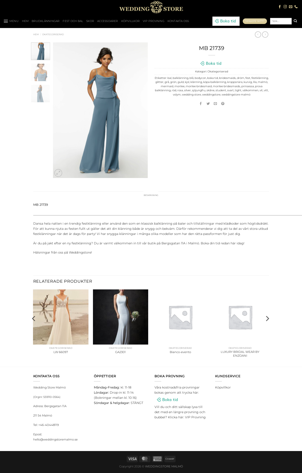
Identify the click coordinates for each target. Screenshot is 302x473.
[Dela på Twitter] (208, 103)
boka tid (212, 78)
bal (170, 78)
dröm (240, 78)
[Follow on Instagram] (285, 7)
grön (173, 82)
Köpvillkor (130, 21)
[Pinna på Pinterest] (222, 103)
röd (174, 90)
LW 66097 (60, 353)
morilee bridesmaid (199, 86)
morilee (179, 86)
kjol (187, 82)
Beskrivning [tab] (151, 195)
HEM (25, 21)
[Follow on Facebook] (280, 7)
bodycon (200, 78)
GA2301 (120, 353)
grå (167, 82)
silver (187, 90)
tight (238, 90)
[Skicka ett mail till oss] (290, 7)
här (233, 244)
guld (181, 82)
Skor (90, 21)
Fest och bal (73, 21)
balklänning (180, 78)
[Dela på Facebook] (201, 103)
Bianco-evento (180, 353)
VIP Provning (153, 21)
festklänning (259, 78)
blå (192, 78)
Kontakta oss (178, 21)
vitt (266, 90)
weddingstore (211, 94)
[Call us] (296, 7)
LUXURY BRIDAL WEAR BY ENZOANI (240, 354)
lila (255, 82)
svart (230, 90)
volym (177, 94)
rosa (180, 90)
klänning (196, 82)
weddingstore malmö (236, 94)
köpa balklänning (214, 82)
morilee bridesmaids (226, 86)
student (221, 90)
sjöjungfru (198, 90)
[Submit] (295, 21)
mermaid (167, 86)
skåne (210, 90)
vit (261, 90)
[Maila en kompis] (215, 103)
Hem (36, 34)
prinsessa (247, 86)
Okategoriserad (53, 34)
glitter (159, 82)
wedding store (191, 94)
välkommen (250, 90)
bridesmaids (227, 78)
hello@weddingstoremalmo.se (55, 440)
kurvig (248, 82)
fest (247, 78)
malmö (262, 82)
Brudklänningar (46, 21)
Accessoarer (107, 21)
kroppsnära (234, 82)
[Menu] (11, 21)
